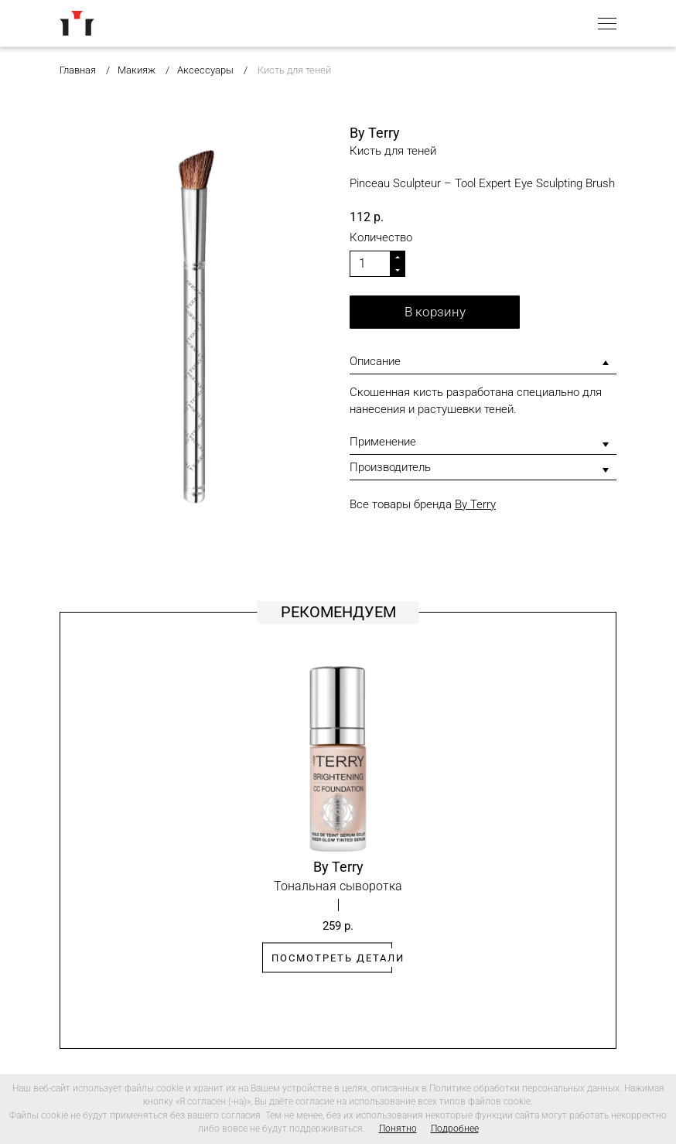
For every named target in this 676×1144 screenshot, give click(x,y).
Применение (383, 442)
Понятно (398, 1128)
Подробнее (455, 1128)
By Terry (475, 504)
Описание (375, 361)
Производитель (390, 467)
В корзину (435, 311)
